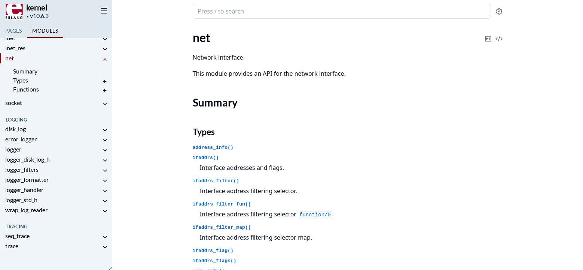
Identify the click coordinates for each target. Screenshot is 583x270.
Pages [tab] (13, 30)
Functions (26, 89)
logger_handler (24, 189)
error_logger (21, 138)
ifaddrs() (206, 157)
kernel (36, 7)
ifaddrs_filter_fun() (222, 204)
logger (13, 149)
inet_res (15, 47)
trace (11, 245)
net (9, 58)
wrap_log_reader (26, 209)
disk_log (15, 128)
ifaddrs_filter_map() (222, 227)
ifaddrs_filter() (216, 181)
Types (20, 80)
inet (10, 37)
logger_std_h (21, 199)
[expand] (105, 39)
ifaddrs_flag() (213, 251)
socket (13, 102)
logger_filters (22, 169)
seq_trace (17, 235)
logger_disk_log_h (27, 159)
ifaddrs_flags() (214, 261)
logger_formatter (27, 179)
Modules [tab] (45, 30)
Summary (25, 71)
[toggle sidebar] (102, 10)
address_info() (213, 147)
